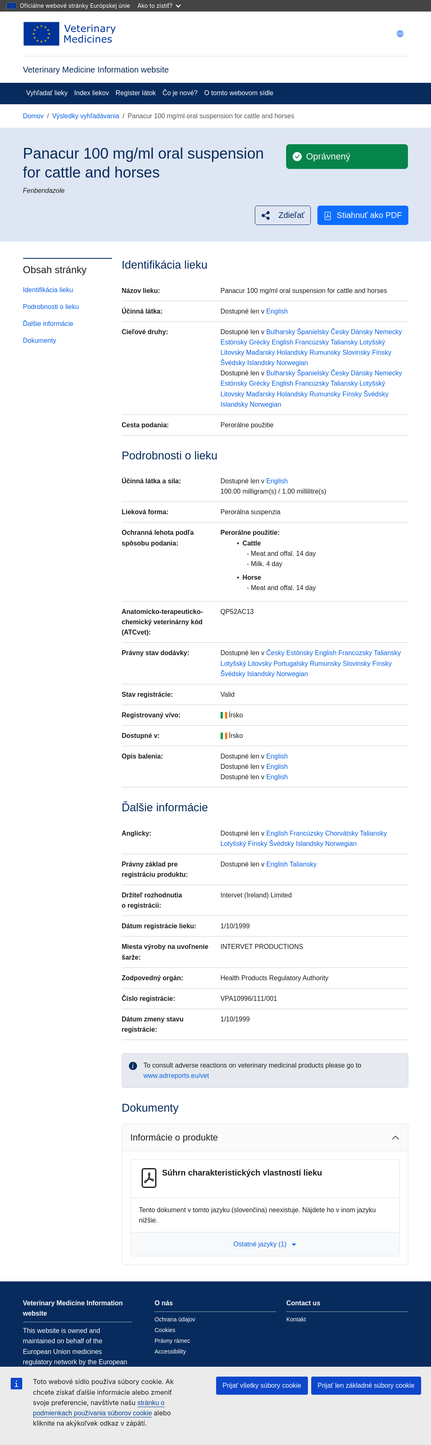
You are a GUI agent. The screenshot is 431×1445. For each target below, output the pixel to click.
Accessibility (170, 1351)
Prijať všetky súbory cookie (262, 1385)
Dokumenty (39, 340)
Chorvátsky (341, 833)
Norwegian (292, 362)
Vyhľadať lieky (47, 92)
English (277, 311)
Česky (340, 331)
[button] (282, 215)
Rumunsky (325, 352)
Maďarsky (260, 352)
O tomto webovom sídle (238, 92)
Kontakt (295, 1319)
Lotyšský (372, 342)
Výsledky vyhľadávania (85, 115)
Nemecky (388, 331)
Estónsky (234, 342)
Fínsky (381, 352)
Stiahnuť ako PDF (363, 215)
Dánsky (362, 331)
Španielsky (312, 331)
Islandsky (261, 362)
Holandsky (292, 352)
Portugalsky (290, 663)
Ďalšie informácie (48, 323)
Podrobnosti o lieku (51, 306)
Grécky (259, 342)
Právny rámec (172, 1340)
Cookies (164, 1330)
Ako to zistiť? (159, 5)
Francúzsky (312, 342)
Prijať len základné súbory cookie (366, 1385)
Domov (33, 115)
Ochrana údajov (174, 1319)
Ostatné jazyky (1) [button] (264, 1244)
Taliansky (344, 342)
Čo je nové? (180, 92)
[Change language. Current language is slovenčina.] (400, 34)
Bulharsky (280, 331)
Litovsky (233, 352)
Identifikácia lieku (48, 289)
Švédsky (233, 362)
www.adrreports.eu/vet (176, 1075)
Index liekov (91, 92)
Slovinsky (356, 352)
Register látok (136, 92)
